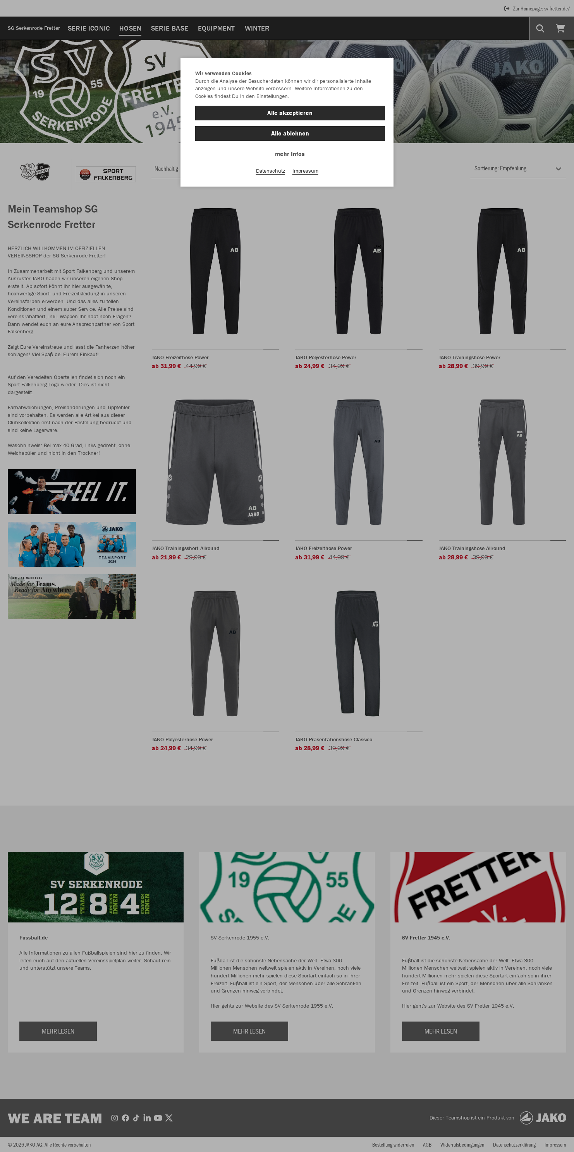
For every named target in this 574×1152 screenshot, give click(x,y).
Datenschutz (270, 170)
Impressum (305, 170)
